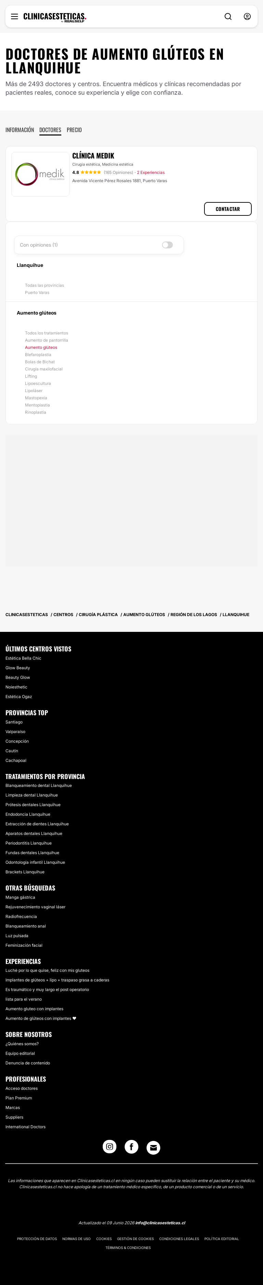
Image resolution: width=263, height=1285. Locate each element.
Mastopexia (36, 397)
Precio (74, 130)
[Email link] (153, 1148)
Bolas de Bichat (40, 361)
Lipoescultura (38, 383)
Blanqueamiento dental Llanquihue (38, 785)
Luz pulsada (16, 935)
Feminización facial (23, 945)
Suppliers (14, 1117)
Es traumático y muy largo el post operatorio (47, 989)
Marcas (12, 1107)
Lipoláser (33, 390)
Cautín (11, 750)
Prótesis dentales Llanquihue (33, 804)
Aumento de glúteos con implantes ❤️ (40, 1018)
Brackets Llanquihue (25, 871)
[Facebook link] (131, 1149)
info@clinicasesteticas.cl (160, 1222)
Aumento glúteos (41, 347)
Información (19, 130)
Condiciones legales (179, 1239)
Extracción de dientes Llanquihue (37, 823)
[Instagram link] (109, 1149)
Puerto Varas (37, 292)
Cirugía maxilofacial (44, 369)
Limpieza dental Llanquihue (31, 795)
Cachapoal (15, 760)
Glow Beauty (17, 667)
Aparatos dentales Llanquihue (33, 833)
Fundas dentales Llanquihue (32, 852)
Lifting (31, 376)
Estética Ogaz (18, 696)
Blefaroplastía (38, 354)
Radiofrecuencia (21, 916)
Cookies (104, 1239)
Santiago (14, 721)
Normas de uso (76, 1239)
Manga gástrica (20, 897)
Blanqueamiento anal (25, 926)
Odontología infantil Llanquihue (35, 862)
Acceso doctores (21, 1088)
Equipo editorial (20, 1053)
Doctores (50, 130)
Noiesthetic (16, 686)
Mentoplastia (37, 405)
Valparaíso (15, 731)
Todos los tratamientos (46, 332)
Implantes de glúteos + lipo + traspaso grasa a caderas (57, 979)
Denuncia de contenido (27, 1062)
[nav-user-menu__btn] (247, 17)
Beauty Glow (17, 677)
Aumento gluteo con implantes (34, 1008)
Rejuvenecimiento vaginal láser (35, 906)
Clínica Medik (93, 155)
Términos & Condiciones (128, 1248)
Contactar (228, 208)
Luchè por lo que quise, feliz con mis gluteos (47, 970)
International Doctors (25, 1126)
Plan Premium (18, 1097)
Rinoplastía (35, 412)
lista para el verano (23, 999)
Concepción (17, 741)
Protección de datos (37, 1239)
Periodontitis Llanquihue (28, 843)
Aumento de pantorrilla (46, 340)
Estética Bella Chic (23, 658)
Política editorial (221, 1239)
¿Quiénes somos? (22, 1043)
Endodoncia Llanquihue (27, 814)
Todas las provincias (44, 285)
